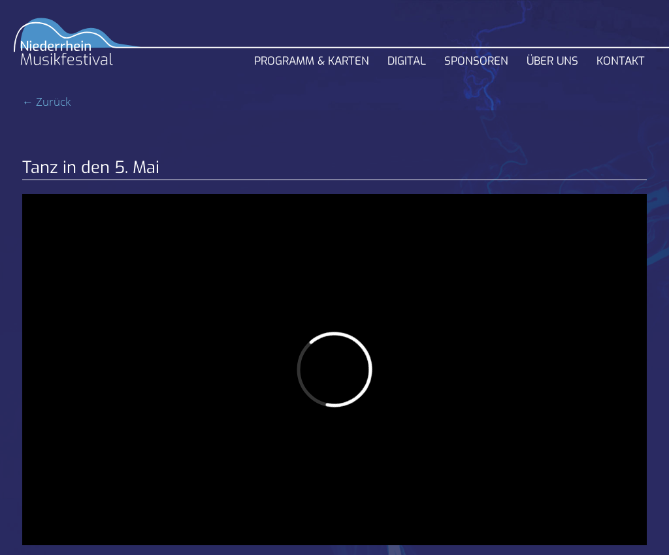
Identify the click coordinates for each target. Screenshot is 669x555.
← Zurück (46, 101)
